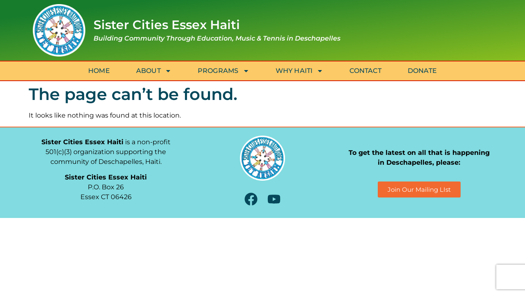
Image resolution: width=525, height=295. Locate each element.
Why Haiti (300, 71)
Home (99, 71)
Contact (365, 71)
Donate (422, 71)
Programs (223, 71)
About (153, 71)
